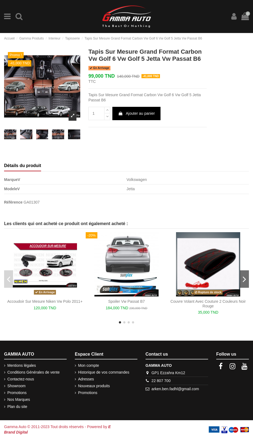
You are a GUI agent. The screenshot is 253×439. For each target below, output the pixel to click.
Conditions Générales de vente (33, 372)
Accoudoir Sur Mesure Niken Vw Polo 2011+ (45, 301)
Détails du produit (22, 165)
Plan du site (17, 406)
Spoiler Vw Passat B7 (126, 301)
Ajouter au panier (136, 113)
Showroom (16, 386)
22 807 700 (161, 381)
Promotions (17, 392)
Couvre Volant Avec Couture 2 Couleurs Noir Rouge (208, 303)
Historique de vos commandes (103, 372)
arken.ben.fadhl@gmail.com (175, 389)
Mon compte (88, 365)
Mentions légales (21, 365)
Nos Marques (18, 399)
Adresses (86, 379)
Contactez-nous (20, 379)
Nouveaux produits (94, 386)
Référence (13, 202)
